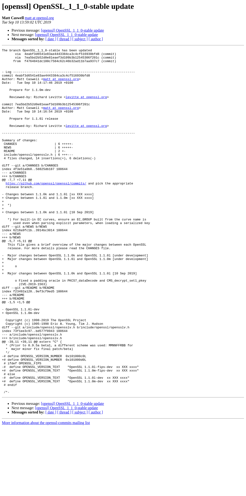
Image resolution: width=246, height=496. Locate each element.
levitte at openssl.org (86, 107)
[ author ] (96, 39)
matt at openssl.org (39, 18)
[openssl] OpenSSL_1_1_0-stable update (72, 30)
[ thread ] (64, 39)
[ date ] (50, 39)
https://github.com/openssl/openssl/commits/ (46, 210)
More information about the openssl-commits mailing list (46, 492)
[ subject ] (80, 39)
